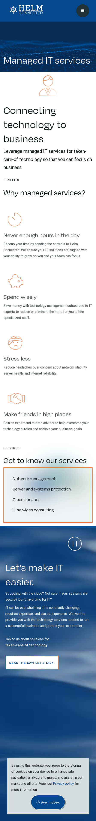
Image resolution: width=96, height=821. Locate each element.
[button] (48, 802)
